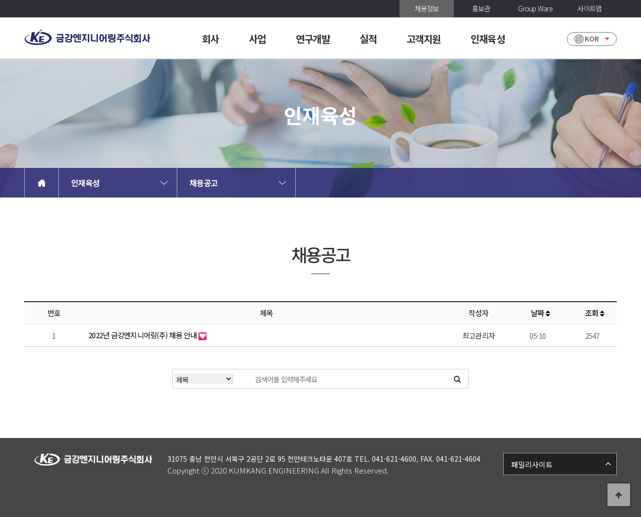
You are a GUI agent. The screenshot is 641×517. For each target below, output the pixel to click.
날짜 (540, 313)
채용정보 (427, 8)
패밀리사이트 (532, 464)
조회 (594, 313)
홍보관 (481, 8)
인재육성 (85, 183)
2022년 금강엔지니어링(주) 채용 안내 (143, 335)
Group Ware (535, 8)
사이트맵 (589, 8)
